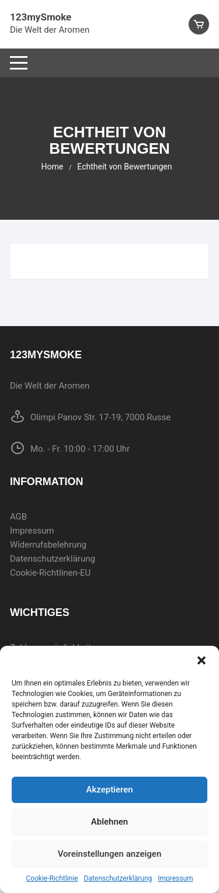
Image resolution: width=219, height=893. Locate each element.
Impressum (175, 878)
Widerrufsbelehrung (48, 544)
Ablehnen (109, 821)
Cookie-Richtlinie (52, 878)
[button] (201, 660)
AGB (18, 516)
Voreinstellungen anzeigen (110, 854)
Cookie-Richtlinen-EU (50, 572)
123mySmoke (40, 17)
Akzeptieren (109, 789)
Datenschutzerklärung (118, 878)
